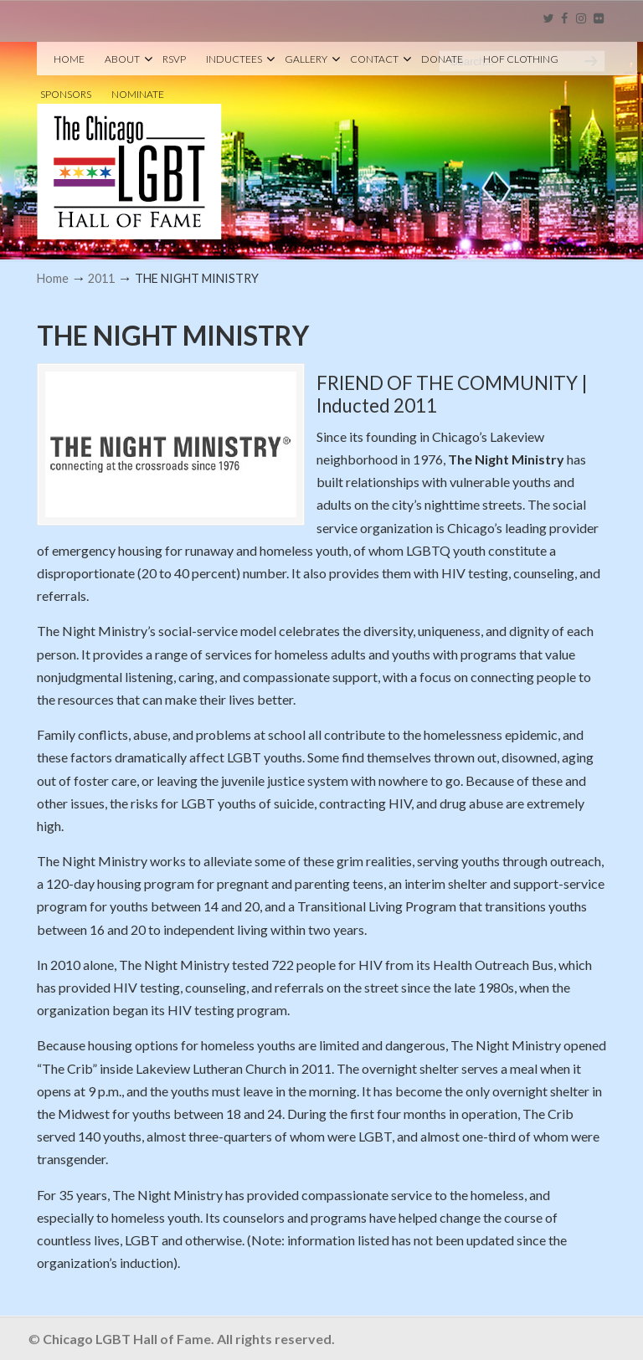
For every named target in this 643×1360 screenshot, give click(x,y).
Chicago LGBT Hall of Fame (129, 143)
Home (53, 278)
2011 (101, 278)
